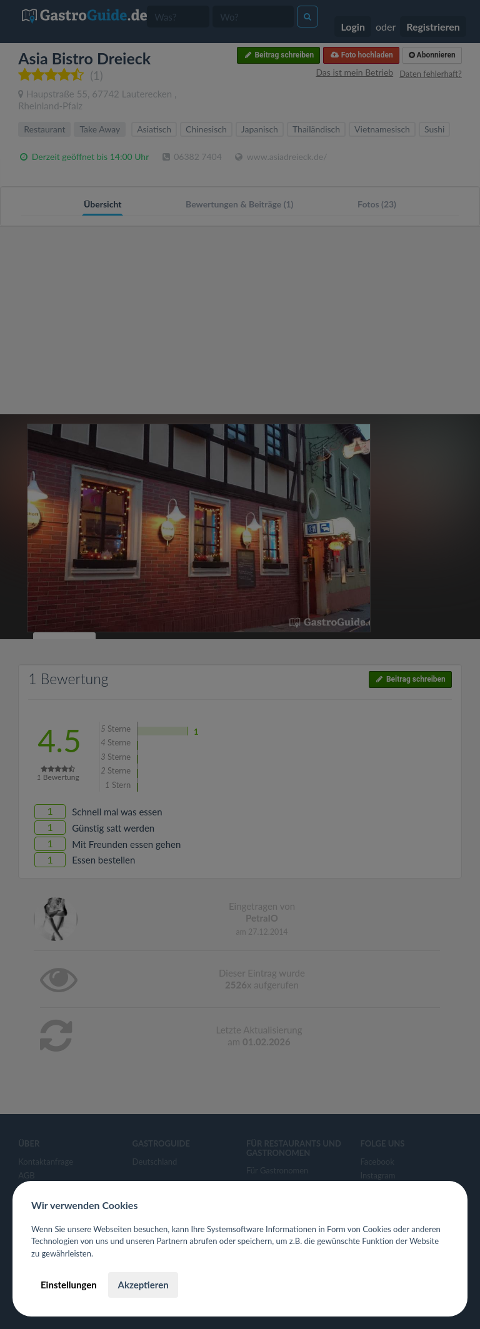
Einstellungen (69, 1284)
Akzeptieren (143, 1284)
